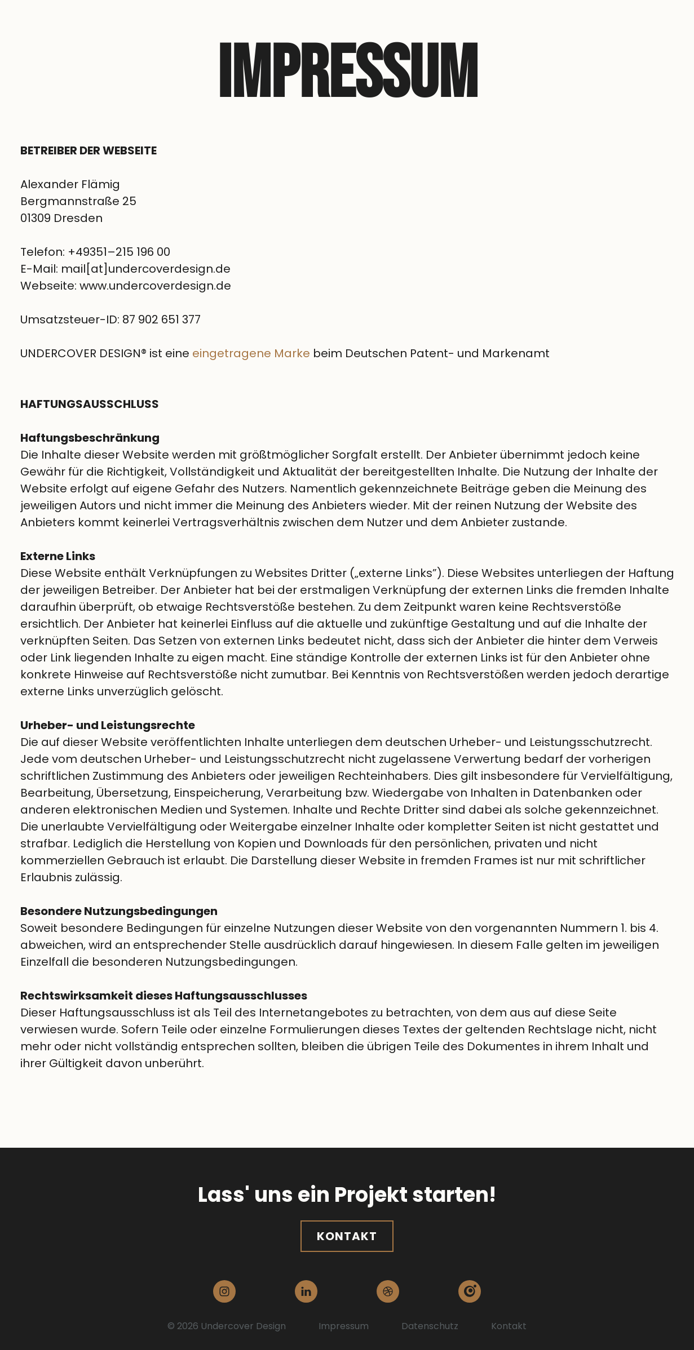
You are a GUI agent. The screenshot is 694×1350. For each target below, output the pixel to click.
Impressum (344, 1326)
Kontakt (347, 1236)
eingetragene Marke (251, 353)
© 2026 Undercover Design (226, 1326)
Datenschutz (429, 1326)
